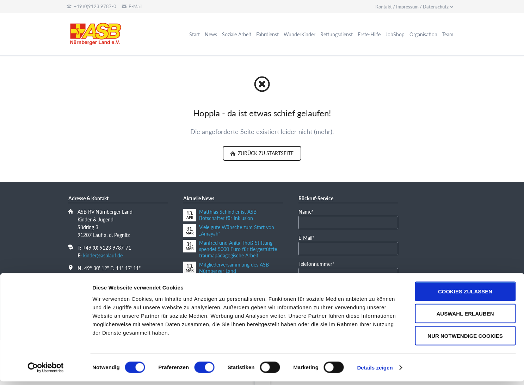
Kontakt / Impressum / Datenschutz (412, 7)
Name (309, 211)
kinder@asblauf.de (103, 255)
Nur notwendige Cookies (465, 339)
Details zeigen (375, 371)
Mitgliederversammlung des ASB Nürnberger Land (234, 268)
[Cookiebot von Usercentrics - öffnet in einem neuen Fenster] (45, 371)
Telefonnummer (316, 263)
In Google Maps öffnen (102, 276)
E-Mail (309, 237)
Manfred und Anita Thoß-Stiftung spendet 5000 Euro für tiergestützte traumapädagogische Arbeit (238, 249)
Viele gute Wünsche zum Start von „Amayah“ (236, 230)
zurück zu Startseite (265, 153)
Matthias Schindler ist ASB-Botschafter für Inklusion (228, 215)
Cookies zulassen (465, 295)
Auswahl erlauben (465, 317)
